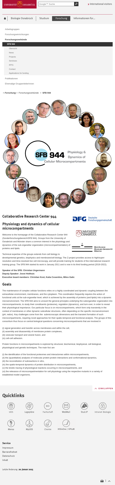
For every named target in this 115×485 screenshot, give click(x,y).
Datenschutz (8, 455)
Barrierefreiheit (9, 451)
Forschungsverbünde (29, 93)
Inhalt (5, 460)
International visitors (101, 3)
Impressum (7, 447)
